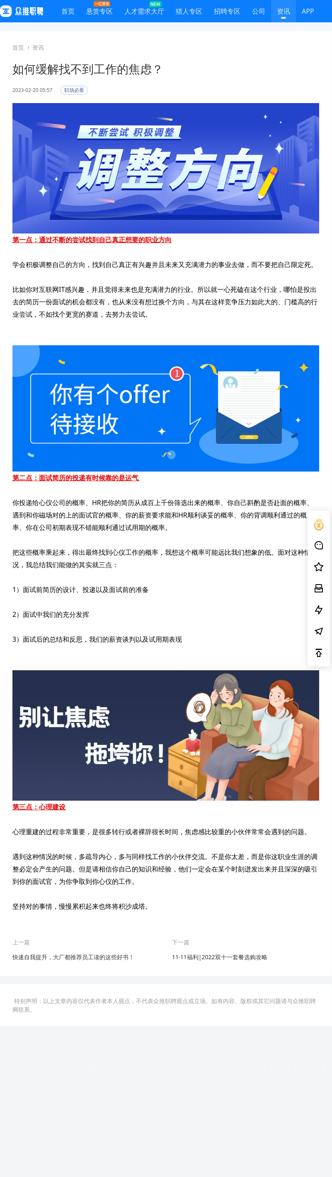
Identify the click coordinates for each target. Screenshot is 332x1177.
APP (308, 13)
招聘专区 (227, 13)
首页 (68, 13)
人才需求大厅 (144, 9)
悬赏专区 (99, 9)
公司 (258, 13)
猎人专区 (189, 13)
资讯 (283, 13)
